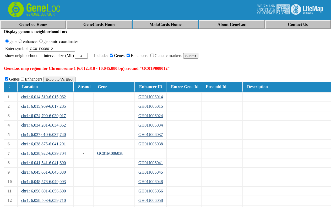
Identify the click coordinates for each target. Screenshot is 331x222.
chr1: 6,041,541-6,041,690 (43, 163)
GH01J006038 (150, 144)
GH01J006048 (150, 181)
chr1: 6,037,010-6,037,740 (43, 134)
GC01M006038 (110, 153)
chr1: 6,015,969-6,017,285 (43, 106)
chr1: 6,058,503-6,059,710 (43, 200)
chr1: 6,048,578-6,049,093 (43, 181)
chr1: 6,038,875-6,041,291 (43, 144)
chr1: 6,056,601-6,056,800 (43, 191)
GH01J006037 (150, 134)
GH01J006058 (150, 200)
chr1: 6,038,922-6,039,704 (43, 153)
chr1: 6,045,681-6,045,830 (43, 172)
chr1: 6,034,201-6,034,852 (43, 125)
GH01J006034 (150, 125)
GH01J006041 (150, 163)
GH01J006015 (150, 106)
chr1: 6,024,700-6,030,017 (43, 115)
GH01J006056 (150, 191)
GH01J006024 (150, 115)
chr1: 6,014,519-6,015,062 (43, 97)
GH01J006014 (150, 97)
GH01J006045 (150, 172)
